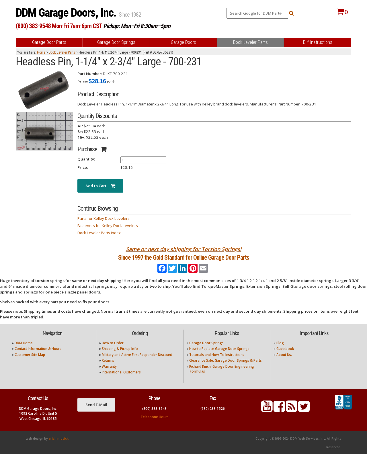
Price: (82, 81)
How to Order (113, 351)
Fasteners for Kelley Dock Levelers (107, 225)
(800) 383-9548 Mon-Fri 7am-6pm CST (59, 26)
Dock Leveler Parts (62, 52)
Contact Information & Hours (38, 356)
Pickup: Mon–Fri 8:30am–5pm (136, 26)
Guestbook (285, 356)
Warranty (109, 374)
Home (41, 52)
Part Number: (89, 73)
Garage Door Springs (206, 351)
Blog (280, 351)
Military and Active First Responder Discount (137, 362)
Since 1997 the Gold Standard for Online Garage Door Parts (183, 261)
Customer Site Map (30, 362)
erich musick (59, 446)
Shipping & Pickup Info (120, 356)
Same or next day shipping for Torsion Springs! (183, 249)
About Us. (284, 362)
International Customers (121, 380)
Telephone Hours (154, 424)
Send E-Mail (96, 412)
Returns (108, 368)
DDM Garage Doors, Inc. (67, 12)
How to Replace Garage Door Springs (219, 356)
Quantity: (86, 159)
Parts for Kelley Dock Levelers (103, 218)
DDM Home (24, 351)
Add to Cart (100, 185)
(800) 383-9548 (154, 416)
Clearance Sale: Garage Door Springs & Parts (225, 368)
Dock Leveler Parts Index (99, 232)
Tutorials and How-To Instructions (216, 362)
